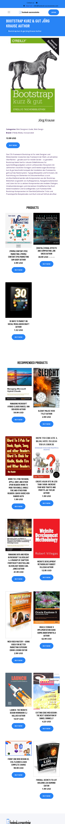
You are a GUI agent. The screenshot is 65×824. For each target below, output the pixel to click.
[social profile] (36, 3)
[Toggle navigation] (9, 12)
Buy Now (13, 145)
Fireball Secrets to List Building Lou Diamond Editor (46, 783)
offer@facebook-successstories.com (46, 6)
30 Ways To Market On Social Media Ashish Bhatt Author (18, 324)
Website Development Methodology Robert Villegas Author (46, 564)
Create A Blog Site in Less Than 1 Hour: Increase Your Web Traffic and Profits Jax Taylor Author (46, 487)
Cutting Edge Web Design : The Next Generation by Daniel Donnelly (47, 715)
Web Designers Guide (24, 129)
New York (29, 6)
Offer (53, 12)
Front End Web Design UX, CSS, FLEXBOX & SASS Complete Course (18, 762)
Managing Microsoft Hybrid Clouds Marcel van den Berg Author (19, 406)
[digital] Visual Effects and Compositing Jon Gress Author (46, 251)
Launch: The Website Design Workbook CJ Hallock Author (18, 713)
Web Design (38, 129)
